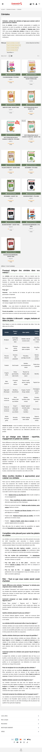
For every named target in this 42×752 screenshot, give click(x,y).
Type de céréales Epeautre (13, 45)
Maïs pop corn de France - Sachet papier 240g (31, 78)
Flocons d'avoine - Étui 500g (11, 77)
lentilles (22, 686)
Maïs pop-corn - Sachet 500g (11, 107)
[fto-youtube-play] (17, 742)
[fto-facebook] (14, 742)
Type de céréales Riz (12, 50)
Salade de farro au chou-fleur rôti (17, 495)
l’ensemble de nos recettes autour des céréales (20, 528)
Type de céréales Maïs (12, 47)
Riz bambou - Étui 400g (31, 167)
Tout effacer (10, 52)
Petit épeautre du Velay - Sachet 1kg (31, 108)
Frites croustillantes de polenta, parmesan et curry (23, 500)
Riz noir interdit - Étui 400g (31, 196)
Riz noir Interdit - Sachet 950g (10, 224)
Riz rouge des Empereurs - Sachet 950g (10, 255)
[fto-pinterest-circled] (20, 742)
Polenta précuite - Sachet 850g (11, 167)
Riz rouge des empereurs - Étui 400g (31, 225)
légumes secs (32, 29)
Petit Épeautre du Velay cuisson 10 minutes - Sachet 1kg (31, 136)
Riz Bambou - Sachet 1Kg (11, 196)
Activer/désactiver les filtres (33, 43)
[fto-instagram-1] (24, 742)
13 (38, 56)
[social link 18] (27, 742)
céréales (23, 29)
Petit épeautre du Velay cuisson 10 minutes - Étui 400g (10, 138)
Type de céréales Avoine (13, 43)
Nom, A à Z (4, 56)
